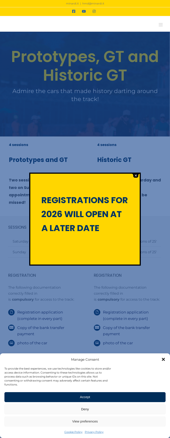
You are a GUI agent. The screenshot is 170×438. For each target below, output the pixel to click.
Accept (85, 397)
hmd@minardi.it (93, 3)
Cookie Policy (73, 432)
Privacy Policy (94, 432)
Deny (85, 409)
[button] (163, 359)
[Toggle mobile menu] (161, 24)
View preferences (85, 421)
